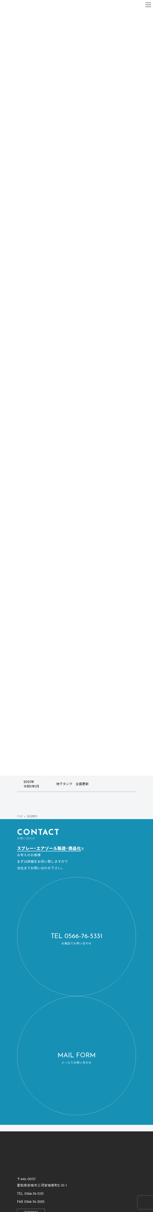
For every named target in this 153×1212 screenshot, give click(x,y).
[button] (76, 936)
